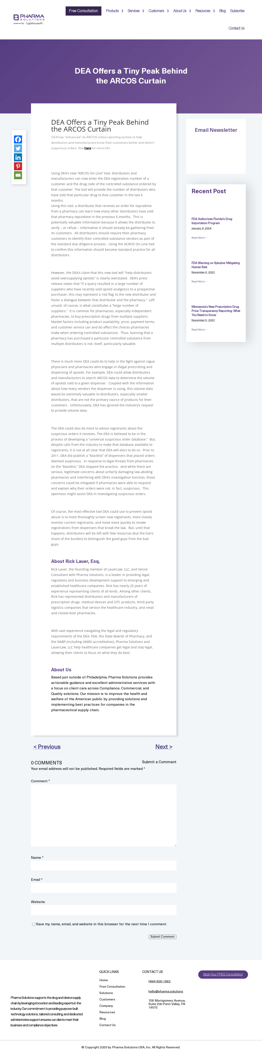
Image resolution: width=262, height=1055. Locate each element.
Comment (40, 781)
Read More (198, 237)
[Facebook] (18, 139)
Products (112, 11)
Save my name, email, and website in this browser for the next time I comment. (101, 924)
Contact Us (236, 28)
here (87, 148)
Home (103, 980)
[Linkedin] (18, 157)
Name (37, 858)
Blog (222, 11)
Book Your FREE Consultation (224, 974)
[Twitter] (18, 148)
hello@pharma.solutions (165, 991)
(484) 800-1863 (159, 981)
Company (106, 1006)
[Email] (18, 175)
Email (37, 880)
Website (38, 902)
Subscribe (237, 11)
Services (133, 11)
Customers (156, 11)
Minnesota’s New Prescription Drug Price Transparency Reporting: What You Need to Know (216, 311)
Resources (202, 11)
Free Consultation (83, 11)
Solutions (106, 993)
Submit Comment (163, 936)
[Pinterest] (18, 166)
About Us (179, 11)
